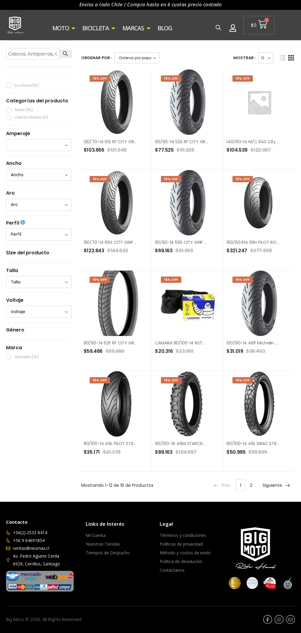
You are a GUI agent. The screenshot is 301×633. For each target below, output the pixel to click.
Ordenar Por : (96, 58)
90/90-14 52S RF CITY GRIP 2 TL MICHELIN (196, 142)
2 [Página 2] (251, 485)
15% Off (100, 78)
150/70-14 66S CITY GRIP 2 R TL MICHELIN (124, 242)
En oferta (26, 85)
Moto (24, 110)
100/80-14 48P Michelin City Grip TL (262, 343)
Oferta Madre (31, 117)
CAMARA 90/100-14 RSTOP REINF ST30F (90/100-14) (206, 343)
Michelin (27, 357)
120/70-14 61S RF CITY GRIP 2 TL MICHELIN (124, 142)
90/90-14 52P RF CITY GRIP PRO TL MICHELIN (127, 343)
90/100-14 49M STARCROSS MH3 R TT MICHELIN (202, 444)
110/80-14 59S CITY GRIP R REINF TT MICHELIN (199, 242)
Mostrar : (244, 58)
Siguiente (276, 485)
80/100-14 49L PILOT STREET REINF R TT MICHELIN (132, 444)
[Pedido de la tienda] (136, 57)
